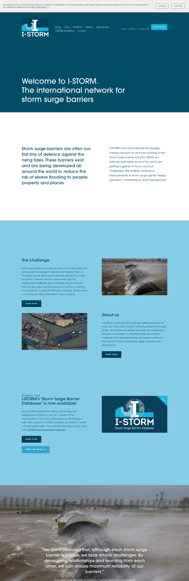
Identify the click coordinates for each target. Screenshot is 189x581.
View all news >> (36, 449)
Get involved (159, 27)
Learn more (31, 304)
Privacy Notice (41, 7)
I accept (162, 6)
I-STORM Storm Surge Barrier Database (46, 430)
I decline (178, 6)
